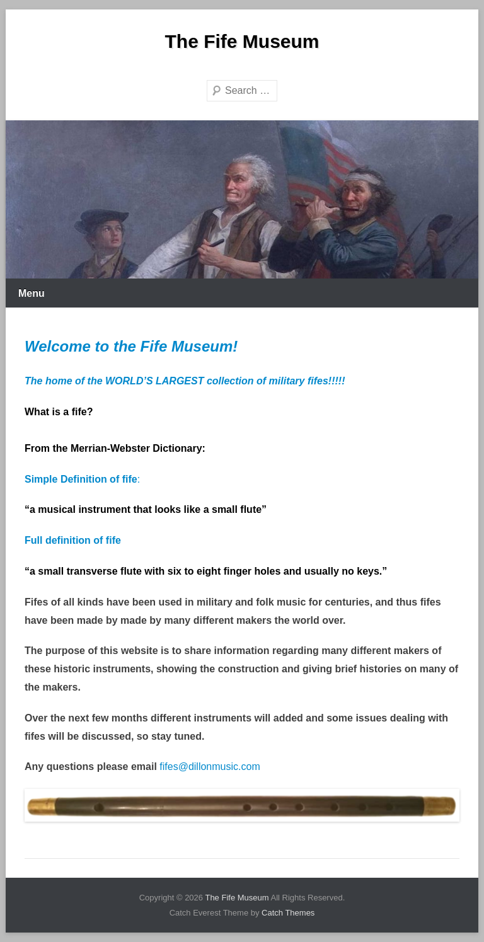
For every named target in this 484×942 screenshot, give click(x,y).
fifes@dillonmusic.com (209, 766)
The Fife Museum (241, 41)
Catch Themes (288, 912)
